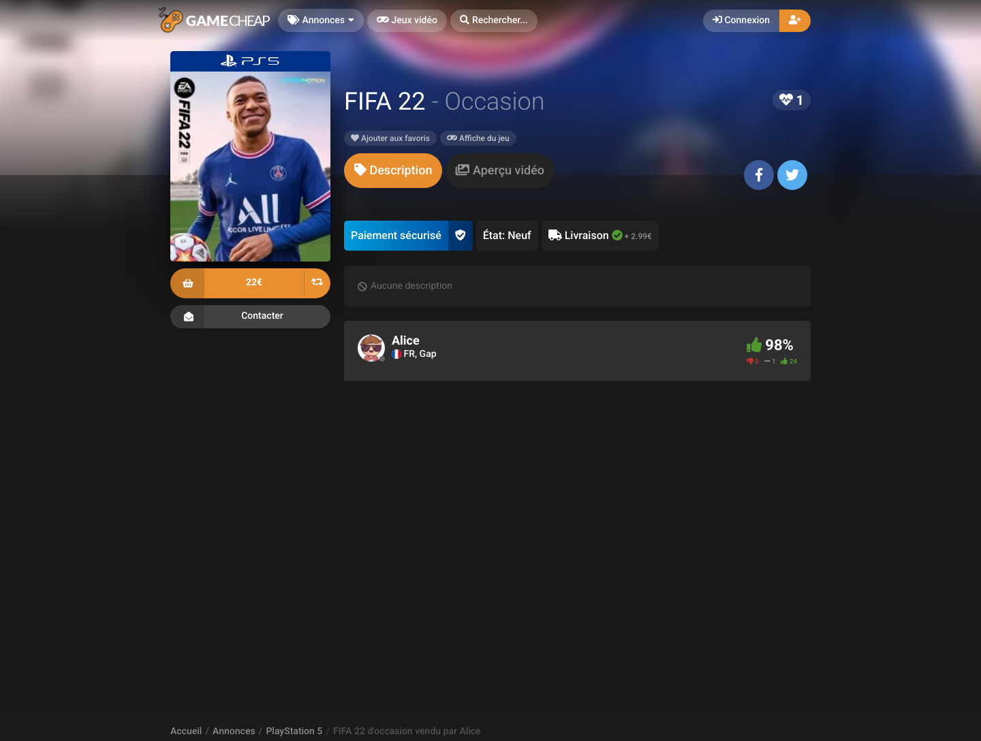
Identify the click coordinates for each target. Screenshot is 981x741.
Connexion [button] (741, 20)
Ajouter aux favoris (390, 138)
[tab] (393, 170)
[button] (494, 21)
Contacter (250, 316)
